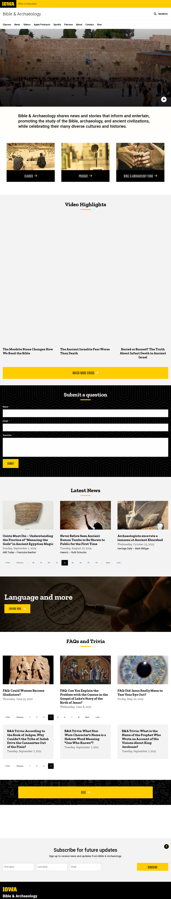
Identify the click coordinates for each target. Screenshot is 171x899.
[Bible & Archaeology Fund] (140, 156)
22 (66, 563)
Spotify (57, 24)
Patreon (68, 24)
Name (5, 407)
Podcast (85, 176)
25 (90, 562)
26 (97, 562)
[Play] (164, 99)
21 (58, 562)
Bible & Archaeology (22, 14)
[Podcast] (85, 156)
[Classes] (31, 156)
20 (50, 562)
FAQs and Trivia (85, 641)
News (17, 24)
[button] (160, 14)
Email (5, 421)
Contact (90, 24)
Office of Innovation (27, 4)
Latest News (85, 490)
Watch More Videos (85, 373)
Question (7, 435)
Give (99, 24)
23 (74, 562)
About (79, 24)
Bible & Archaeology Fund (140, 176)
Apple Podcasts (42, 24)
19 (42, 562)
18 (34, 562)
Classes (7, 24)
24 (82, 562)
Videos (27, 24)
